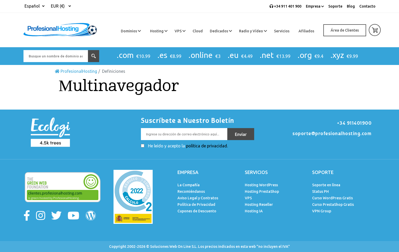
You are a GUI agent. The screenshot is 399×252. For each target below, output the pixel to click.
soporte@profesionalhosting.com (332, 133)
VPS (180, 31)
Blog (351, 6)
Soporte (335, 6)
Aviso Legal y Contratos (197, 198)
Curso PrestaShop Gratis (333, 204)
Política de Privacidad (196, 204)
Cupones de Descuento (196, 211)
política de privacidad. (207, 145)
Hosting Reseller (259, 204)
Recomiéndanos (191, 191)
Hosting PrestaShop (262, 191)
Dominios (131, 31)
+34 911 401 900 (285, 6)
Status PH (320, 191)
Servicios (281, 31)
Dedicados (221, 31)
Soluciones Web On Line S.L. (173, 246)
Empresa (315, 6)
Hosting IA (254, 211)
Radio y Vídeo (253, 31)
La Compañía (188, 185)
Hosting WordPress (261, 185)
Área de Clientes (345, 30)
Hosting (159, 31)
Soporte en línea (326, 185)
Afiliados (306, 31)
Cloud (198, 31)
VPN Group (321, 211)
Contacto (367, 6)
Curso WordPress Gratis (332, 198)
